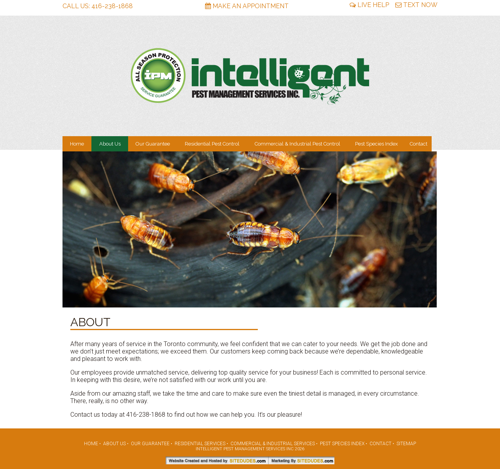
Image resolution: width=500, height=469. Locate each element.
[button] (429, 229)
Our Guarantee (153, 144)
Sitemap (406, 443)
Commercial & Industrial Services (272, 443)
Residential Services (200, 443)
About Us (110, 144)
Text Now (416, 5)
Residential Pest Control (212, 144)
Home (77, 144)
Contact (418, 144)
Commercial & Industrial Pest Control (297, 144)
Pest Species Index (376, 144)
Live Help (369, 5)
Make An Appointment (247, 6)
